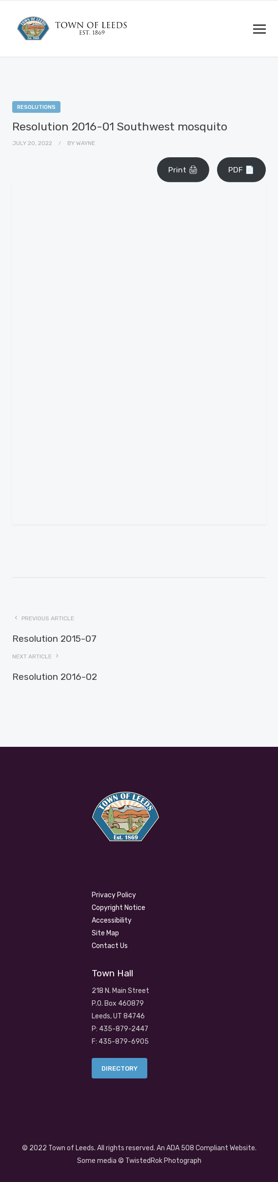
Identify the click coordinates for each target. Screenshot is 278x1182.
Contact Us (110, 946)
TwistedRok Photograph (163, 1161)
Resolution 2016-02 (54, 676)
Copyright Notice (118, 908)
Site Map (105, 933)
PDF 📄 (241, 169)
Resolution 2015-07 (54, 638)
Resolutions (36, 107)
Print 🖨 (183, 169)
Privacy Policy (114, 895)
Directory (119, 1068)
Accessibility (112, 920)
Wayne (85, 143)
